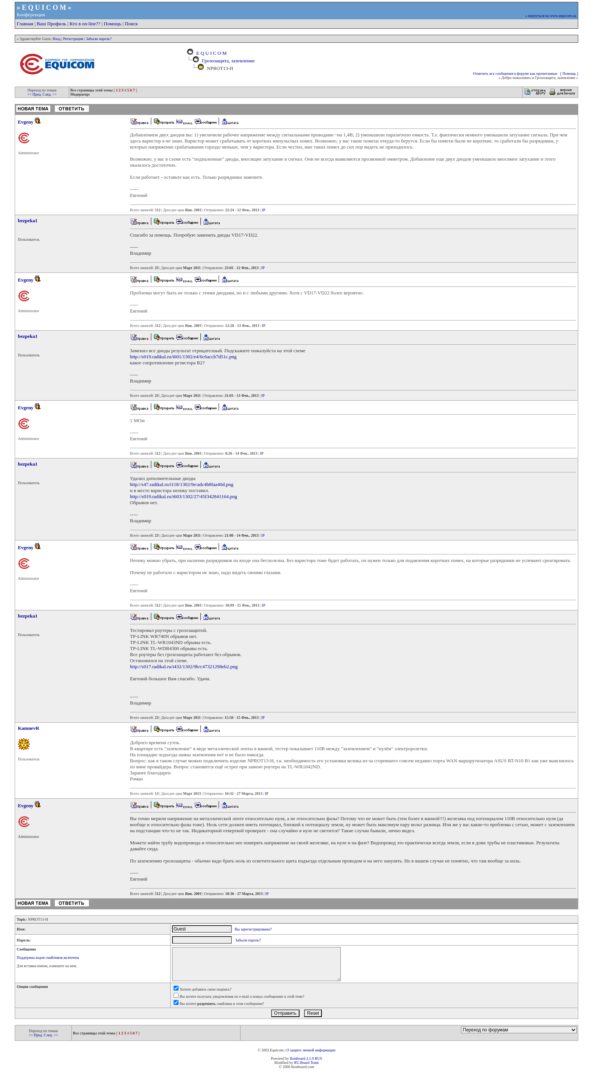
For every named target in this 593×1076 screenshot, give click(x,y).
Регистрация (73, 39)
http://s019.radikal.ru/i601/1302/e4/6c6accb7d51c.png (183, 356)
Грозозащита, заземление (228, 60)
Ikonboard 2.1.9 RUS (306, 1058)
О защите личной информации (310, 1050)
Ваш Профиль (51, 23)
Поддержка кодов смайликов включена (48, 957)
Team (314, 1063)
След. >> (49, 94)
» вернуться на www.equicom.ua (550, 16)
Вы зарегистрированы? (253, 929)
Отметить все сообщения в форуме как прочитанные (515, 73)
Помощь (112, 23)
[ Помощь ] (569, 73)
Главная (25, 23)
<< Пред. (34, 94)
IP (263, 210)
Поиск (131, 23)
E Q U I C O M (210, 53)
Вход (57, 39)
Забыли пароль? (99, 39)
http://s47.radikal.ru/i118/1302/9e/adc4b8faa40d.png (182, 484)
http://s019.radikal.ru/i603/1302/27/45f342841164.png (184, 496)
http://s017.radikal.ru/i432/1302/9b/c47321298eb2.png (184, 666)
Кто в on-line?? (85, 23)
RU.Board (301, 1063)
